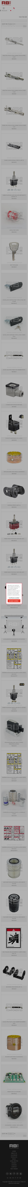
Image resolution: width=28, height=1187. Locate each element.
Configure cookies (14, 597)
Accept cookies (13, 601)
